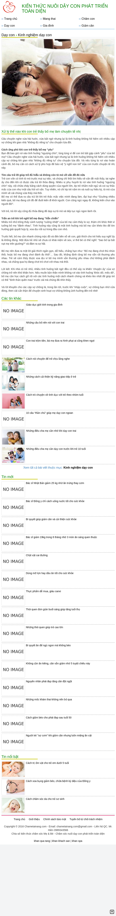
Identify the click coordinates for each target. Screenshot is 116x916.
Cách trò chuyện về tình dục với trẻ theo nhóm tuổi (54, 394)
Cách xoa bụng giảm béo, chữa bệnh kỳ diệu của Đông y (58, 781)
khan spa (77, 840)
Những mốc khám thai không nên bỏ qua (49, 699)
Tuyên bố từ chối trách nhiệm (86, 819)
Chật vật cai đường (37, 555)
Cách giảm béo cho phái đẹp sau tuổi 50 (48, 717)
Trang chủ (10, 18)
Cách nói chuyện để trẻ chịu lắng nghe (48, 358)
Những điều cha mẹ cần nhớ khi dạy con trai (51, 430)
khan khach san (61, 840)
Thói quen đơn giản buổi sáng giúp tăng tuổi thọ (53, 609)
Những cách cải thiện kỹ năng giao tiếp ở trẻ (51, 376)
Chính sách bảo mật (54, 819)
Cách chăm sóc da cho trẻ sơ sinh (45, 798)
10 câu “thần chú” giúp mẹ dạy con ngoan (49, 412)
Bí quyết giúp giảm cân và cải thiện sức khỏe (51, 519)
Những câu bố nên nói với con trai (45, 322)
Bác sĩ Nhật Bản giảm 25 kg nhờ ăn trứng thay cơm (55, 483)
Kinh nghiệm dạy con (35, 35)
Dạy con (9, 25)
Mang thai (49, 18)
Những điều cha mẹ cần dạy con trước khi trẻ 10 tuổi (56, 448)
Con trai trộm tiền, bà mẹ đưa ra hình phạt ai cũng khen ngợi (60, 340)
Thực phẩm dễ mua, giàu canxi (43, 591)
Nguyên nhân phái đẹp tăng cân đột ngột (49, 681)
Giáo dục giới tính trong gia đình (44, 304)
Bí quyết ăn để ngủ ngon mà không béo (48, 645)
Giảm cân (88, 25)
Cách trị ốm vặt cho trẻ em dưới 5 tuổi (47, 762)
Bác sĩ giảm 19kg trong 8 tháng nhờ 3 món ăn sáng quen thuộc (61, 537)
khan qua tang (42, 840)
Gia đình (48, 25)
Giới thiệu (34, 819)
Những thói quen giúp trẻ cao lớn (44, 627)
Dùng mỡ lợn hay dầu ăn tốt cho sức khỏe (50, 573)
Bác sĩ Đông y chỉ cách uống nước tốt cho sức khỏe (55, 501)
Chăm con (88, 18)
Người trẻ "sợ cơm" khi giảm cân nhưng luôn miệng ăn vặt (59, 735)
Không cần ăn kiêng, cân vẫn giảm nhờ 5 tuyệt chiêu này (58, 663)
